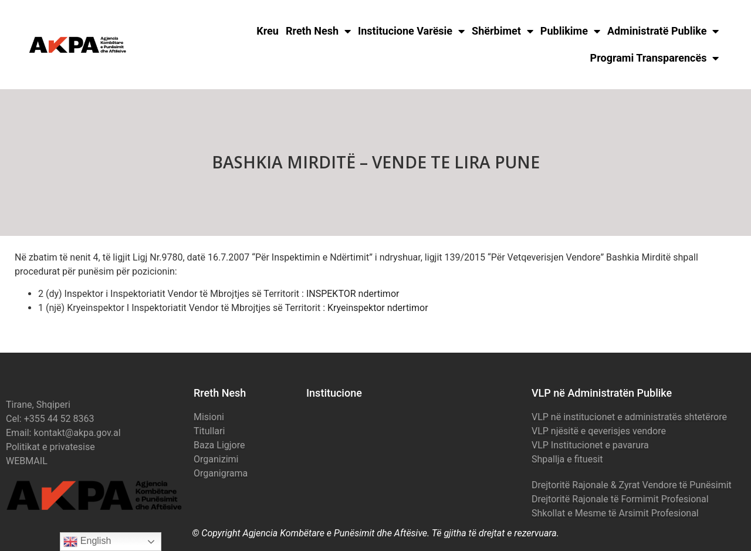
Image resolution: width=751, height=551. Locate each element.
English (87, 542)
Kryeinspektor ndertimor (377, 307)
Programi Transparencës (654, 58)
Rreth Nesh (318, 31)
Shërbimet (502, 31)
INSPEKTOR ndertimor (353, 293)
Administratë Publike (663, 31)
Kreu (267, 31)
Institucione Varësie (411, 31)
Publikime (570, 31)
